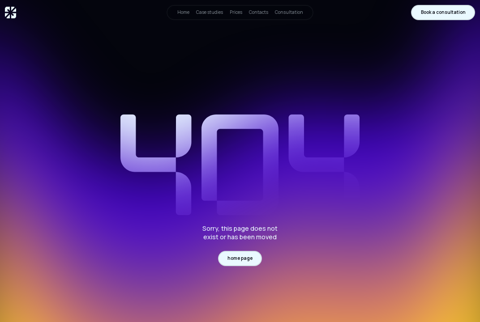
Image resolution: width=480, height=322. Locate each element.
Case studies (209, 12)
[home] (11, 12)
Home (183, 12)
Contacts (258, 12)
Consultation (289, 12)
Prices (236, 12)
